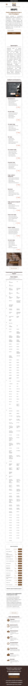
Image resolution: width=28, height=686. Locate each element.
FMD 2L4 (18, 391)
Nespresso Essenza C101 (10, 464)
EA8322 (10, 370)
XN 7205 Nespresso (10, 505)
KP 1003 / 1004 (10, 420)
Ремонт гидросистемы (9, 570)
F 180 (10, 381)
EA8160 (10, 351)
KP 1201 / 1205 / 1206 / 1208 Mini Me (11, 427)
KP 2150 (18, 437)
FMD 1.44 (10, 391)
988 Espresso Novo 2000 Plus (19, 313)
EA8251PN (18, 355)
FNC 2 (10, 404)
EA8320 (18, 367)
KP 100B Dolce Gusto (18, 420)
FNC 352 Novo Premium (18, 405)
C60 (17, 325)
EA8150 (18, 349)
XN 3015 (10, 493)
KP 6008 (10, 461)
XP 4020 (10, 522)
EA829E (10, 367)
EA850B (10, 375)
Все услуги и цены (14, 268)
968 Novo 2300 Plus (18, 309)
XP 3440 (10, 520)
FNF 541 (10, 408)
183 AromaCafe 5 (11, 285)
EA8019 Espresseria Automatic (18, 337)
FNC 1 (17, 401)
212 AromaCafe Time (11, 293)
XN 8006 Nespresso (18, 509)
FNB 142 (10, 399)
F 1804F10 (18, 381)
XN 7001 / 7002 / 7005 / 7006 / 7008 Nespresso (11, 501)
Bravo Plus (10, 323)
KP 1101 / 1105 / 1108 (11, 423)
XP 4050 (18, 522)
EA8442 (18, 372)
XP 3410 (18, 517)
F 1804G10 (10, 383)
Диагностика (8, 549)
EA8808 (18, 375)
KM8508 (18, 413)
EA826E (18, 362)
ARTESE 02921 (18, 317)
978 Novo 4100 (10, 313)
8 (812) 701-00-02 (14, 1)
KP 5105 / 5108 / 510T (18, 456)
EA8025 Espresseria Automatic (11, 341)
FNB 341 (10, 401)
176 (17, 281)
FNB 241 (18, 399)
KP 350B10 (18, 450)
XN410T (18, 511)
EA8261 (10, 362)
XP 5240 (18, 530)
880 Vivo (10, 300)
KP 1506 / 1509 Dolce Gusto (18, 427)
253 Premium (18, 293)
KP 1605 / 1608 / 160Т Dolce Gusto (11, 432)
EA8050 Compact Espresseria (18, 341)
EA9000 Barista (10, 378)
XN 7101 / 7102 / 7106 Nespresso (18, 500)
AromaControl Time (11, 317)
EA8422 (10, 372)
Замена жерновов (8, 580)
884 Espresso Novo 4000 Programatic (19, 301)
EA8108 (18, 346)
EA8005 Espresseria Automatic (18, 332)
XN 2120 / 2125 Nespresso (10, 486)
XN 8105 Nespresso (10, 512)
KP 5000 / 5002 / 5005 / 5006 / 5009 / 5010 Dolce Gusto (11, 457)
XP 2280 (10, 517)
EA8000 (10, 331)
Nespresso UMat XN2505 (18, 469)
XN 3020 (18, 493)
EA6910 (10, 329)
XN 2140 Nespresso (18, 485)
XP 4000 (18, 520)
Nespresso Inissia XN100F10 (10, 469)
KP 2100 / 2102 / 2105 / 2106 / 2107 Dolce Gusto (11, 439)
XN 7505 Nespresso (10, 509)
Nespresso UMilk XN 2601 (10, 473)
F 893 (10, 386)
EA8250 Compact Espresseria (11, 356)
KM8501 (10, 413)
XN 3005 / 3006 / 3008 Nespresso (18, 490)
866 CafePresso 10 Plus (11, 297)
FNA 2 (17, 396)
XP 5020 (18, 525)
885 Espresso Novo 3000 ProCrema (11, 305)
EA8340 (18, 370)
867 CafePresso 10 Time (18, 297)
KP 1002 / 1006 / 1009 (18, 416)
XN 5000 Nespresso (10, 496)
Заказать (14, 33)
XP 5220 (10, 530)
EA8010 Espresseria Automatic (11, 337)
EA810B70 (10, 349)
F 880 (17, 383)
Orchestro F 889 (11, 476)
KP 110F (18, 422)
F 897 (17, 386)
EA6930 (18, 329)
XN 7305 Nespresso (18, 505)
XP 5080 (10, 527)
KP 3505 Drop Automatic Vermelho (10, 451)
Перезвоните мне (14, 262)
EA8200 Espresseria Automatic (18, 352)
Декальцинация (8, 563)
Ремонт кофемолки (9, 551)
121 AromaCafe (11, 282)
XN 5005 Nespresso (18, 496)
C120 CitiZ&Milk (10, 326)
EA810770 (10, 346)
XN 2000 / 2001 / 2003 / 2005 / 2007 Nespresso (11, 481)
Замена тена (8, 582)
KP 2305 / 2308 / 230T (18, 443)
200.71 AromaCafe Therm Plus (11, 289)
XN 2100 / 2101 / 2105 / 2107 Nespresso (18, 480)
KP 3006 (18, 448)
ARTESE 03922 (10, 320)
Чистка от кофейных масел (10, 561)
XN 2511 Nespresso (10, 490)
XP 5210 (18, 527)
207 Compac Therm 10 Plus (18, 289)
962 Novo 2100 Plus (10, 309)
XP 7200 (10, 535)
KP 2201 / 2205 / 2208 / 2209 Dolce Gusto (11, 444)
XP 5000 (10, 525)
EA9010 (18, 377)
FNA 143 (10, 396)
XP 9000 (10, 540)
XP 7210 (18, 535)
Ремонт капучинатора (9, 584)
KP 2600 (10, 448)
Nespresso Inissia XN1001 (18, 464)
